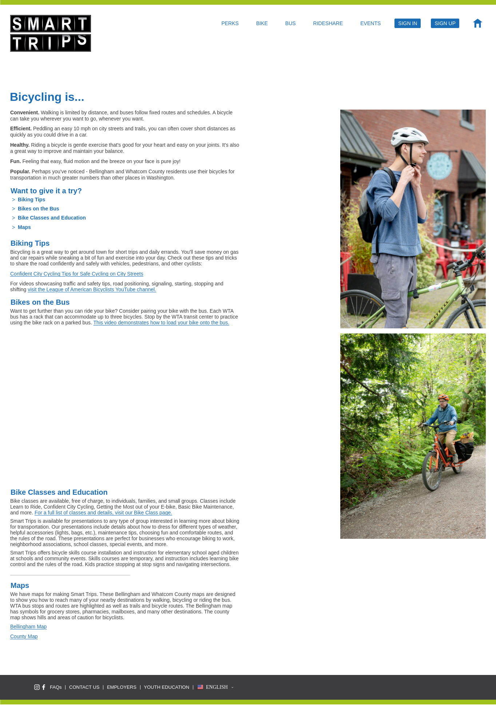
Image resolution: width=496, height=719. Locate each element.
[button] (214, 687)
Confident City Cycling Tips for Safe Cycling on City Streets (76, 274)
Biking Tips (31, 199)
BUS (290, 23)
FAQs (56, 687)
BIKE (262, 23)
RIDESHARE (328, 23)
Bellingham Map (28, 626)
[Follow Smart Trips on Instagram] (37, 687)
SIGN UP (445, 23)
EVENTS (370, 23)
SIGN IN (407, 23)
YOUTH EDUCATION (166, 687)
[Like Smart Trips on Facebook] (43, 687)
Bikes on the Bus (38, 209)
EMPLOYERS (121, 687)
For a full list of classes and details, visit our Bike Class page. (103, 512)
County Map (23, 636)
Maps (24, 227)
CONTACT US (84, 687)
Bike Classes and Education (52, 218)
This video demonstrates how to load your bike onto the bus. (162, 322)
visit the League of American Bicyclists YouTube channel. (92, 289)
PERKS (229, 23)
